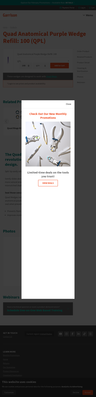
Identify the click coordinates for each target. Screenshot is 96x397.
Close (68, 104)
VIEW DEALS (48, 183)
